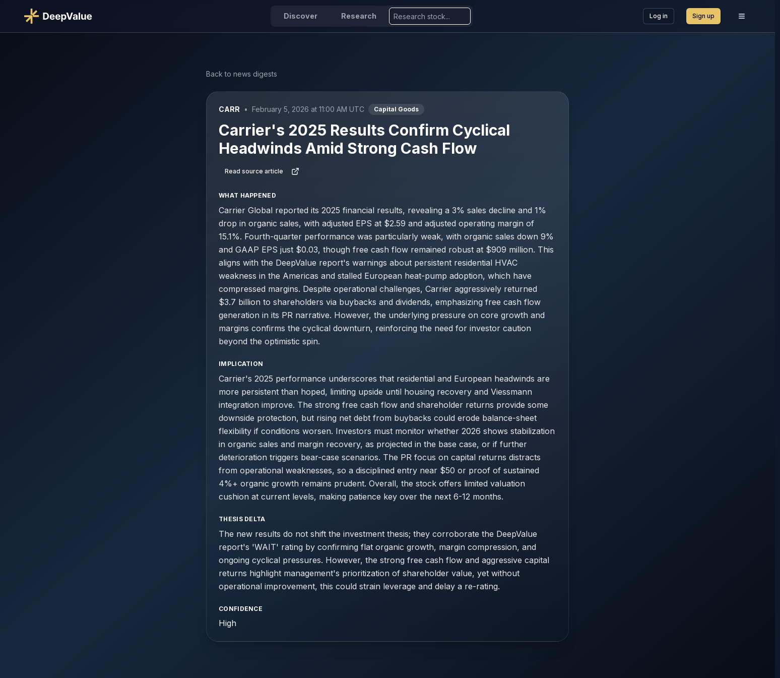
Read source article (262, 171)
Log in (658, 16)
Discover (300, 16)
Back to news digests (241, 74)
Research (358, 16)
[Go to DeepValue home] (62, 16)
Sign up (703, 16)
